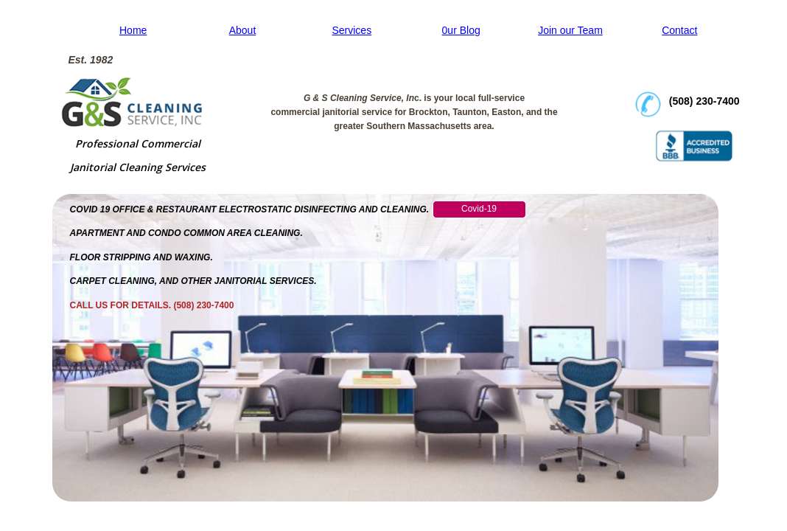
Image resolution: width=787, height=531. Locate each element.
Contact (679, 30)
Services (351, 30)
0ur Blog (461, 30)
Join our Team (570, 30)
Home (133, 30)
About (242, 30)
